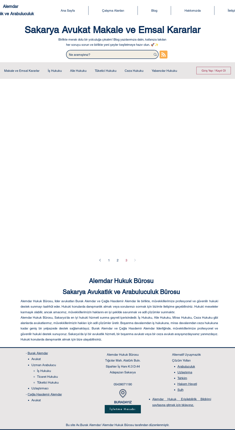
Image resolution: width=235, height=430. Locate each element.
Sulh (180, 389)
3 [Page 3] (126, 260)
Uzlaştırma (184, 372)
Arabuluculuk (186, 366)
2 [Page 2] (117, 260)
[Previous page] (100, 260)
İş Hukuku (55, 70)
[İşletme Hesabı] (123, 409)
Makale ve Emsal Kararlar (21, 70)
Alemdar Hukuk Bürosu (121, 281)
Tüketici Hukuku (105, 70)
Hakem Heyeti (187, 384)
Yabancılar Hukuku (164, 70)
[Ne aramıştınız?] (105, 54)
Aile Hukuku (78, 70)
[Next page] (135, 260)
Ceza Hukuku (134, 70)
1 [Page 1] (109, 260)
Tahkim (182, 378)
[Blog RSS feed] (163, 55)
